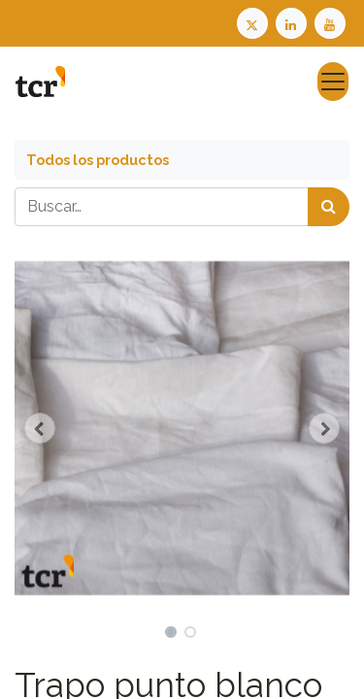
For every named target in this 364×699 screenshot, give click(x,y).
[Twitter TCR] (252, 22)
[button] (40, 428)
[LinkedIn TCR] (293, 22)
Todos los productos (97, 159)
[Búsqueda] (328, 206)
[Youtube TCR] (331, 22)
